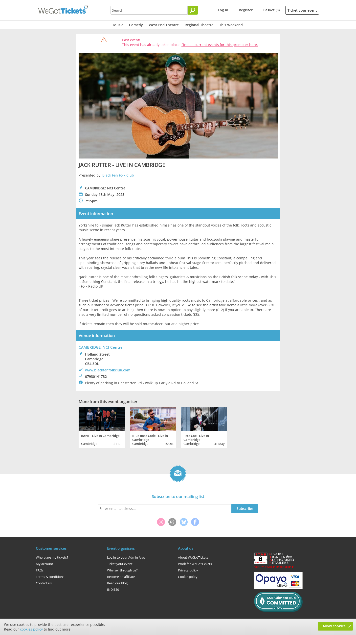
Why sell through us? (122, 570)
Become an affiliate (121, 576)
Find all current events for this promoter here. (219, 44)
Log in (223, 10)
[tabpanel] (101, 427)
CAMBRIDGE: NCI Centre (101, 347)
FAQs (40, 570)
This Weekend (231, 25)
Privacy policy (188, 570)
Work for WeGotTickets (195, 564)
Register (246, 10)
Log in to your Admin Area (126, 557)
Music (118, 25)
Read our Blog (117, 583)
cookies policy (31, 629)
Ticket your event (302, 10)
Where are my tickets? (52, 557)
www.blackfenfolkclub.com (107, 370)
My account (44, 564)
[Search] (193, 10)
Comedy (136, 25)
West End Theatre (164, 25)
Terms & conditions (50, 576)
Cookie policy (188, 576)
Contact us (44, 583)
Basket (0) (271, 10)
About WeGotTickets (193, 557)
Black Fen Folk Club (118, 175)
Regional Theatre (199, 25)
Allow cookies (334, 626)
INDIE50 (113, 589)
